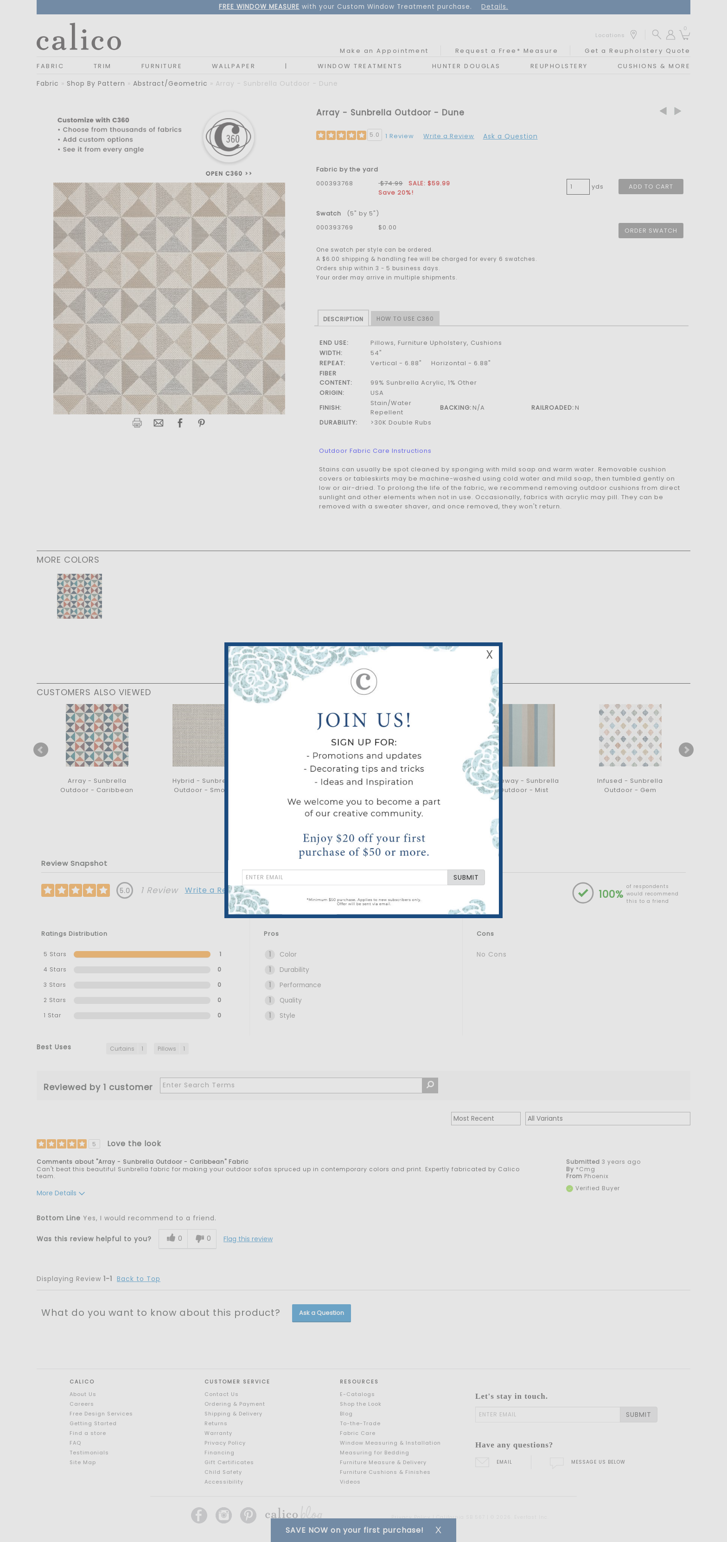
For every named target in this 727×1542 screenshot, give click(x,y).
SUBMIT (466, 877)
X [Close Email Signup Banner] (489, 655)
